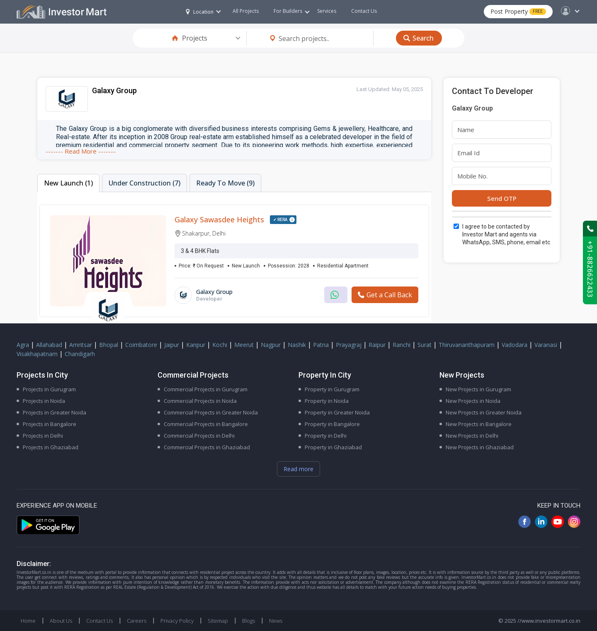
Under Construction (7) (144, 183)
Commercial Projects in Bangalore (206, 424)
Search (423, 38)
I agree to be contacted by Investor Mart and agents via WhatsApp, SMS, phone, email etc (506, 234)
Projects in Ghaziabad (50, 447)
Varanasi (545, 345)
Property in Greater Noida (337, 412)
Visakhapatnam (37, 354)
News (275, 620)
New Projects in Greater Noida (484, 412)
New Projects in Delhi (472, 435)
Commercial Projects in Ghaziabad (207, 447)
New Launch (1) (68, 183)
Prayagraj (349, 345)
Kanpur (195, 345)
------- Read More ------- (81, 151)
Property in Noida (327, 401)
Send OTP (502, 198)
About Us (61, 620)
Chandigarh (80, 354)
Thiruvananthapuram (467, 345)
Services (326, 10)
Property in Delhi (326, 435)
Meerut (244, 345)
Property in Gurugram (332, 389)
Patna (321, 345)
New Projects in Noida (473, 401)
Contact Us (364, 10)
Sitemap (218, 620)
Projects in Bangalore (49, 424)
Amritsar (80, 345)
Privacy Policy (177, 620)
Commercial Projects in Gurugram (206, 389)
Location (200, 11)
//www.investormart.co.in (548, 620)
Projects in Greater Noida (54, 412)
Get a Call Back (385, 294)
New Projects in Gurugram (478, 389)
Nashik (297, 345)
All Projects (246, 10)
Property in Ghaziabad (333, 447)
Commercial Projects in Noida (200, 401)
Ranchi (401, 345)
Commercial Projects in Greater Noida (211, 412)
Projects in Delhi (43, 435)
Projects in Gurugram (49, 389)
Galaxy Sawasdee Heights (219, 219)
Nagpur (271, 345)
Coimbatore (141, 345)
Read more (298, 469)
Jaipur (171, 345)
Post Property (518, 11)
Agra (23, 345)
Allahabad (49, 345)
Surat (424, 345)
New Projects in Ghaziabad (480, 447)
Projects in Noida (44, 401)
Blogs (248, 620)
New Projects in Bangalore (479, 424)
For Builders (292, 10)
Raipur (377, 345)
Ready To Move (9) (225, 183)
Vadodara (514, 345)
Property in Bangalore (332, 424)
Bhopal (108, 345)
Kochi (219, 345)
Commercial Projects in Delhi (199, 435)
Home (28, 620)
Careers (136, 620)
